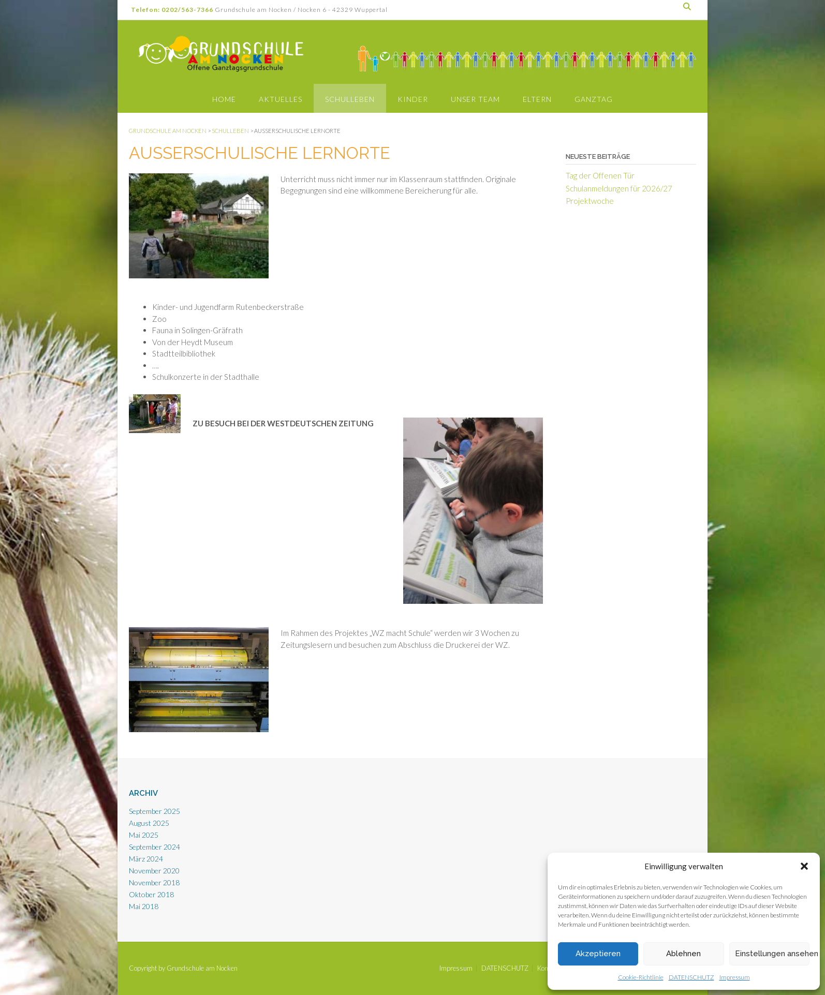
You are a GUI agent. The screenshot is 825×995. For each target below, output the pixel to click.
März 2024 (146, 858)
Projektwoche (590, 200)
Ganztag (593, 99)
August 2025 (149, 823)
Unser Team (475, 99)
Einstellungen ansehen (772, 953)
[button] (804, 866)
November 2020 (154, 870)
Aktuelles (280, 99)
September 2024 (154, 846)
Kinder (412, 99)
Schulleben (350, 99)
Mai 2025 (143, 834)
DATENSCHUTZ (691, 977)
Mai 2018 (143, 906)
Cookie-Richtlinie (641, 977)
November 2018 (154, 882)
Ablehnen (683, 953)
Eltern (537, 99)
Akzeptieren (598, 953)
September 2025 (154, 811)
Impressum (734, 977)
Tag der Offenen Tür (600, 175)
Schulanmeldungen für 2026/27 (619, 188)
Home (224, 99)
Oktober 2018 (151, 894)
